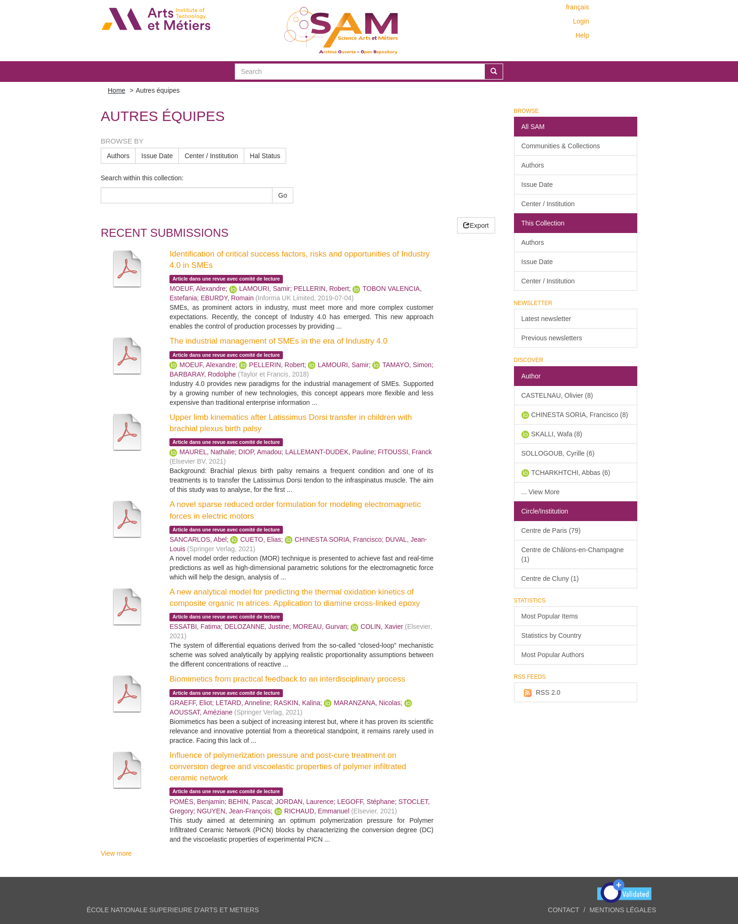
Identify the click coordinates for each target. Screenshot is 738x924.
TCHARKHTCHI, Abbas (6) (570, 472)
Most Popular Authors (553, 655)
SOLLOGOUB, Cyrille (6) (558, 453)
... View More (540, 492)
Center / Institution (211, 156)
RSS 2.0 (541, 693)
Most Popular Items (549, 616)
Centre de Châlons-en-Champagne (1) (572, 554)
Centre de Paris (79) (551, 530)
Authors (118, 156)
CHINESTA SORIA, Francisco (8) (579, 414)
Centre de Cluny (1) (550, 578)
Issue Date (157, 156)
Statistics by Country (551, 635)
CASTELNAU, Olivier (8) (557, 395)
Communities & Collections (560, 146)
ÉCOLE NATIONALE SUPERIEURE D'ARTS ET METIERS (173, 910)
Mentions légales (622, 910)
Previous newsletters (551, 338)
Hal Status (265, 156)
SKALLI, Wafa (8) (556, 434)
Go (282, 195)
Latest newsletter (546, 318)
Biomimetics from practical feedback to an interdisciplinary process (287, 679)
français (577, 7)
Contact (563, 910)
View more (116, 853)
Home (116, 90)
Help (582, 35)
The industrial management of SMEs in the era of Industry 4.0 (278, 341)
